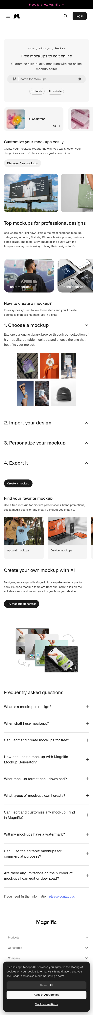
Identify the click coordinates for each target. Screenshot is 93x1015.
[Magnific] (17, 16)
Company (48, 958)
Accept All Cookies (46, 995)
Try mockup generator (21, 604)
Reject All (46, 985)
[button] (12, 78)
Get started (48, 947)
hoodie (37, 91)
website (55, 91)
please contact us (62, 896)
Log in (79, 16)
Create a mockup (18, 483)
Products (48, 937)
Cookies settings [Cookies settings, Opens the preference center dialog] (46, 1004)
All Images (45, 48)
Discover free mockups (22, 163)
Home (31, 48)
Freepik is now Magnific (46, 4)
